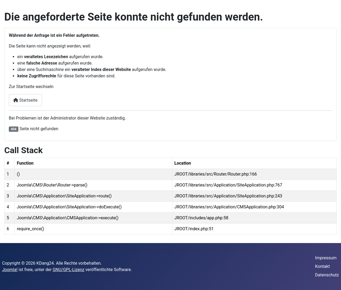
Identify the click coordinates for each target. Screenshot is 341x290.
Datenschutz (327, 274)
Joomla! (10, 269)
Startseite (25, 100)
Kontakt (322, 266)
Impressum (326, 257)
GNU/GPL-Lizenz (68, 269)
